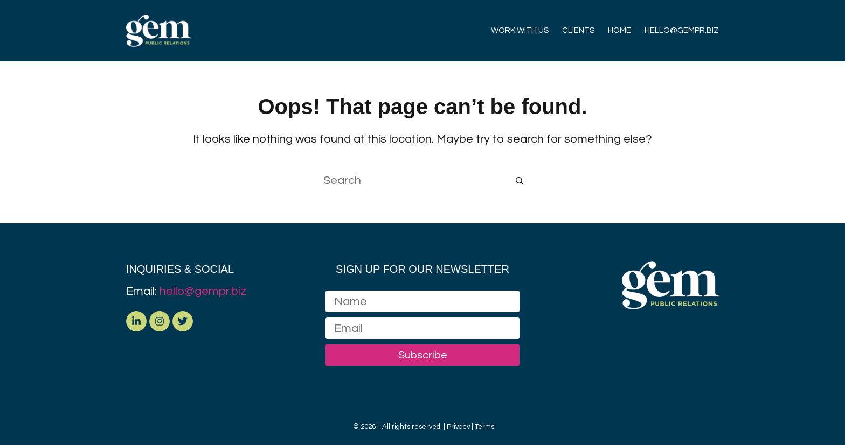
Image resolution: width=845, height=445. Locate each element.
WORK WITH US (520, 30)
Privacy (458, 426)
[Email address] (422, 328)
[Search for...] (412, 180)
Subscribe (422, 355)
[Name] (422, 301)
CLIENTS (578, 30)
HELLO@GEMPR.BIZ (682, 30)
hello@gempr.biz (203, 291)
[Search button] (519, 180)
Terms (484, 426)
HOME (619, 30)
